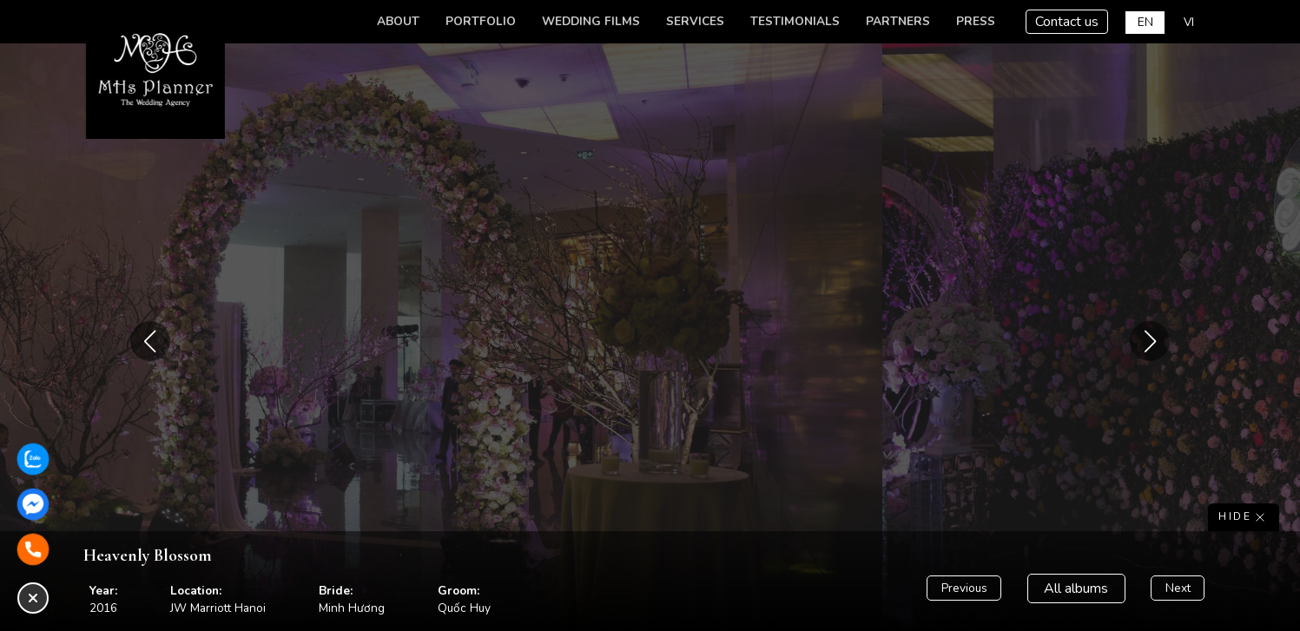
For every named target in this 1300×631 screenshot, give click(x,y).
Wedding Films (591, 21)
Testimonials (795, 21)
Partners (898, 21)
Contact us (1067, 21)
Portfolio (480, 21)
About (398, 21)
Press (975, 21)
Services (695, 21)
